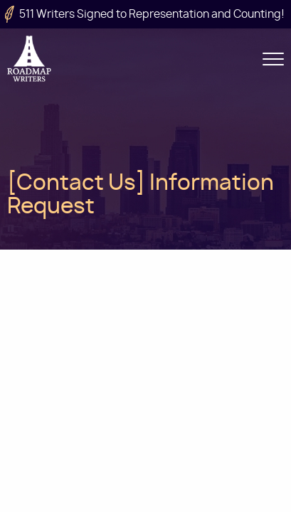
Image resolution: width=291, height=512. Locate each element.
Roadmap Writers (30, 59)
